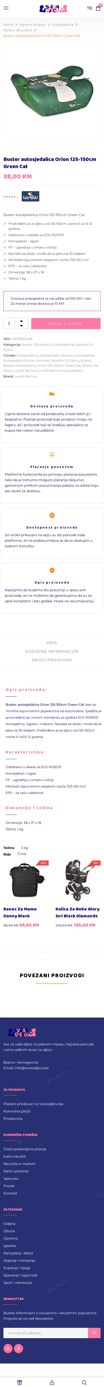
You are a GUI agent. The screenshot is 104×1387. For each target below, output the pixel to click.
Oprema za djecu (32, 25)
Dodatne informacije (51, 651)
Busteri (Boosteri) (17, 30)
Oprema (10, 1238)
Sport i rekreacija (17, 1282)
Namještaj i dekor (18, 1253)
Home (8, 25)
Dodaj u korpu (66, 323)
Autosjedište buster (19, 360)
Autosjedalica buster (55, 355)
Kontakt (10, 1193)
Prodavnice (13, 1118)
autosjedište (84, 355)
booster (43, 360)
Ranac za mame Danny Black (20, 913)
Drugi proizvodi (52, 660)
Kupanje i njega (16, 1268)
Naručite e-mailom (19, 1164)
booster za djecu (65, 360)
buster (85, 360)
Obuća (9, 1231)
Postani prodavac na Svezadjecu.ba (33, 1104)
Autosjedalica (27, 355)
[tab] (52, 645)
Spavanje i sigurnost (20, 1275)
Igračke (9, 1246)
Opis (52, 643)
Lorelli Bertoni (25, 371)
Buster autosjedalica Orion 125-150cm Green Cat (42, 365)
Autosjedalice (62, 25)
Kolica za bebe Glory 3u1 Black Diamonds (77, 913)
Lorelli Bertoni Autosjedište (61, 371)
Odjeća (9, 1223)
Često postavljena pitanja (24, 1149)
